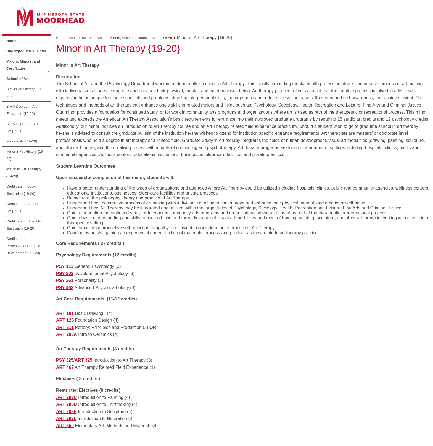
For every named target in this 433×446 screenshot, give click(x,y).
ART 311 (65, 327)
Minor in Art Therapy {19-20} (23, 172)
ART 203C (66, 397)
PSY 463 (64, 287)
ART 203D (66, 404)
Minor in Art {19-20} (21, 141)
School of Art (17, 79)
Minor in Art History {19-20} (25, 155)
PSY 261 (64, 280)
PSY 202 (64, 273)
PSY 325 (64, 360)
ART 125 (65, 320)
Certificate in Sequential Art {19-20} (25, 207)
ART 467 (65, 367)
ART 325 (83, 360)
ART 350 (65, 425)
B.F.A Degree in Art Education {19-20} (21, 110)
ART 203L (66, 418)
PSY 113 (64, 266)
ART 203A (66, 334)
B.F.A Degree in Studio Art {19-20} (24, 127)
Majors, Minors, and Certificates (23, 65)
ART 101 (65, 313)
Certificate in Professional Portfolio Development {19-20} (23, 246)
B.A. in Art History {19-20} (24, 92)
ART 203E (66, 411)
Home (11, 41)
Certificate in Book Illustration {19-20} (21, 190)
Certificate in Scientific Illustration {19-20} (24, 224)
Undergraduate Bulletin (26, 51)
